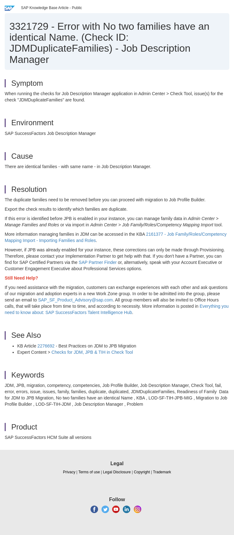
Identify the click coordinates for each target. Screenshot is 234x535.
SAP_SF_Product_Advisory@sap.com (75, 299)
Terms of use (89, 472)
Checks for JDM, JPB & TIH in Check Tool (92, 352)
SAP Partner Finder (98, 262)
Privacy (69, 472)
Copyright (142, 472)
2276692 (46, 345)
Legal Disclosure (117, 472)
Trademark (162, 472)
